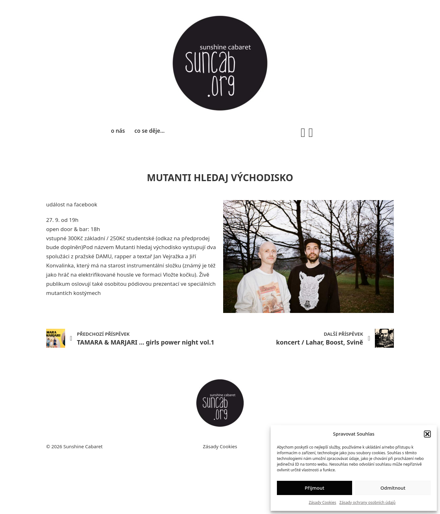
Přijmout (314, 488)
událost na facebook (71, 204)
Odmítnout (393, 488)
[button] (427, 434)
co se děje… (149, 130)
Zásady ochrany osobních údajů (367, 502)
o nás (118, 130)
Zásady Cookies (322, 502)
